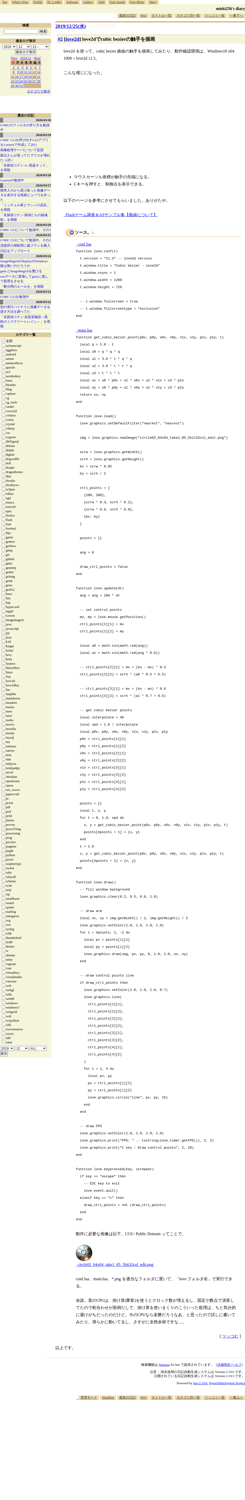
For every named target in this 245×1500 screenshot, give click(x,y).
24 (21, 81)
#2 (60, 39)
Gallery (88, 2)
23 (17, 81)
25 (25, 81)
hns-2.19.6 (200, 1383)
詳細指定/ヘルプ (229, 1365)
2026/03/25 (43, 235)
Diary (153, 2)
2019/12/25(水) (70, 26)
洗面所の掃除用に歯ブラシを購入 (25, 245)
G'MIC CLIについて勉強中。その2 (25, 240)
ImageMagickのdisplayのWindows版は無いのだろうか (24, 263)
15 (12, 76)
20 (34, 76)
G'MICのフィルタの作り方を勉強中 (24, 127)
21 (38, 76)
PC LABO (54, 2)
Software (72, 2)
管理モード (88, 1397)
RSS (144, 15)
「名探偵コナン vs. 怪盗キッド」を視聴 (24, 167)
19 (30, 76)
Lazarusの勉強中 (12, 180)
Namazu (164, 1365)
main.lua (85, 330)
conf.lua (84, 244)
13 (34, 72)
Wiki (101, 2)
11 (25, 72)
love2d (72, 39)
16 (17, 76)
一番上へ (236, 1397)
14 (38, 72)
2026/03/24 (43, 256)
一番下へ (236, 15)
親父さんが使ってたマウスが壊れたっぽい (25, 157)
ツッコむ (230, 1336)
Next (37, 58)
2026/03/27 (43, 185)
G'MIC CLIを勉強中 (14, 297)
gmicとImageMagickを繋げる (21, 271)
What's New (20, 2)
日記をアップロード (15, 251)
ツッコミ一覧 (215, 15)
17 (21, 76)
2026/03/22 (43, 302)
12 (30, 72)
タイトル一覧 (161, 15)
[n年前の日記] (102, 26)
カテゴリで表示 (38, 91)
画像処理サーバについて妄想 (22, 150)
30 (17, 86)
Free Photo (137, 2)
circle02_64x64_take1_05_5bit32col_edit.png (116, 1264)
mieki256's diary (230, 8)
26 (30, 81)
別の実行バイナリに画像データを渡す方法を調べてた (25, 309)
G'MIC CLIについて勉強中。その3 (25, 230)
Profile (37, 2)
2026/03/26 (43, 225)
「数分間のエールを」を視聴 (22, 286)
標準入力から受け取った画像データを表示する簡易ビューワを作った (25, 195)
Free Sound (117, 2)
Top (4, 2)
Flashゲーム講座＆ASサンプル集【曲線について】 (112, 215)
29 (12, 86)
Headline (108, 1397)
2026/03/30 (43, 120)
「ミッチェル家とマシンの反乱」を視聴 (25, 207)
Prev (14, 58)
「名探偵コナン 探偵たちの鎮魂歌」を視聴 (24, 217)
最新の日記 (127, 15)
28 (38, 81)
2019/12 (25, 58)
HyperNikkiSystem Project (227, 1383)
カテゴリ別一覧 (188, 15)
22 (12, 81)
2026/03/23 (43, 291)
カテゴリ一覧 (26, 335)
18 (25, 76)
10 (21, 72)
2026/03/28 (43, 175)
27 (34, 81)
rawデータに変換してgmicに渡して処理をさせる (24, 279)
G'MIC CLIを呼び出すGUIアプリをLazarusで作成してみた (24, 142)
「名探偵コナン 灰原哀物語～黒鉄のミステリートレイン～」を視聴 (25, 321)
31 (21, 86)
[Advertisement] (176, 1440)
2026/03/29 (43, 135)
